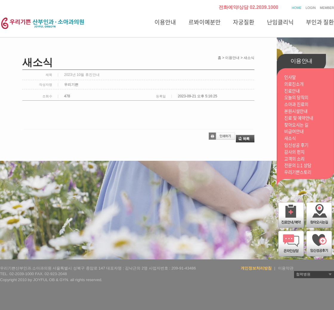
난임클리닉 (280, 22)
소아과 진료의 (296, 104)
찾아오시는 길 (296, 125)
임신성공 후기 (296, 145)
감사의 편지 (294, 152)
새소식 (290, 138)
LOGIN (311, 8)
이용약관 (285, 268)
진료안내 (292, 91)
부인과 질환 (320, 22)
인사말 (290, 77)
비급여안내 (294, 131)
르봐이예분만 (204, 22)
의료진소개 (294, 84)
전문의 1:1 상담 (297, 165)
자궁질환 (243, 22)
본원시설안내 (295, 111)
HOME (296, 8)
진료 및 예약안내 (298, 118)
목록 (246, 139)
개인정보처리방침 (256, 268)
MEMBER (327, 8)
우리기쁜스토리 (297, 172)
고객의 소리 (294, 159)
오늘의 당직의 (296, 97)
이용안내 (165, 22)
